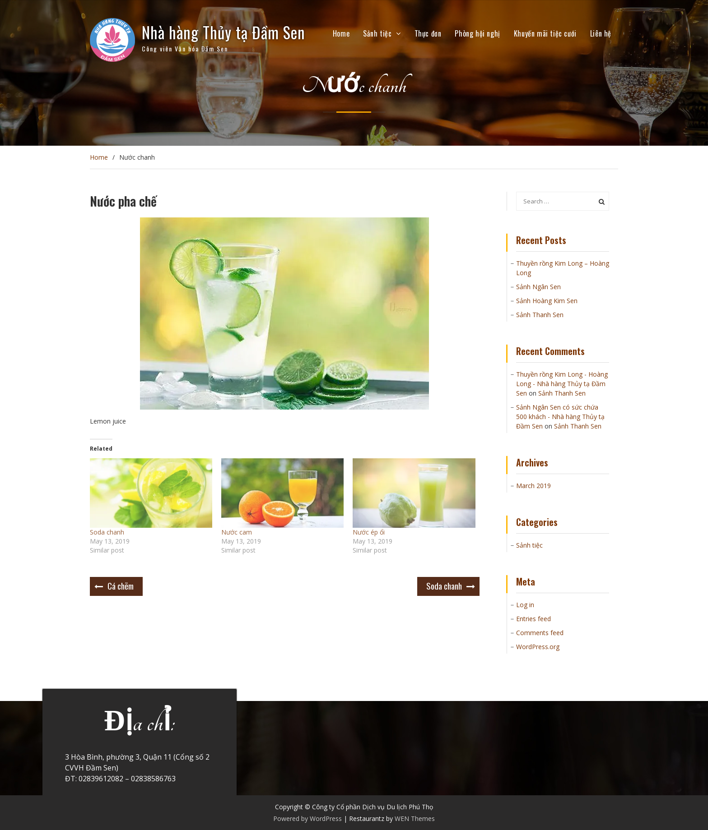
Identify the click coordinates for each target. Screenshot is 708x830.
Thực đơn (428, 33)
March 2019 (533, 485)
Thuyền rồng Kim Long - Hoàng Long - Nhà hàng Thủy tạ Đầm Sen (562, 383)
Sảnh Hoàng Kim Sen (547, 300)
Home (341, 33)
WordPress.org (537, 646)
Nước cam (236, 532)
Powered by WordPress (307, 818)
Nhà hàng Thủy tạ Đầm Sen (223, 32)
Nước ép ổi (369, 532)
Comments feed (540, 632)
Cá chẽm (120, 585)
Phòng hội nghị (477, 33)
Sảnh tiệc (377, 33)
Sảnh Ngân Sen (538, 286)
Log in (525, 604)
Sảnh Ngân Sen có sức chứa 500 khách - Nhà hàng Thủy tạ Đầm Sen (560, 416)
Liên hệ (600, 33)
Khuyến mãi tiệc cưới (545, 33)
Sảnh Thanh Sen (540, 314)
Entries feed (533, 618)
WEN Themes (415, 818)
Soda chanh (107, 532)
